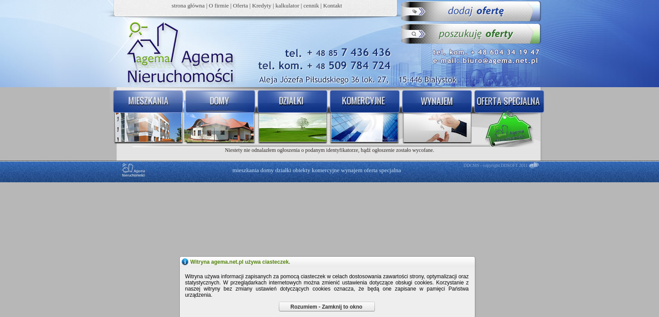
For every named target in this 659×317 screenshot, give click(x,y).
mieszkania (246, 170)
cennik (311, 5)
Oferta (240, 5)
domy (267, 170)
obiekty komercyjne (315, 170)
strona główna (188, 5)
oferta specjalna (382, 170)
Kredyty (261, 5)
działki (283, 170)
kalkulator (287, 5)
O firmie (219, 5)
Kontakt (332, 5)
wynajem (352, 170)
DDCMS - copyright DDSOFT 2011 (495, 165)
